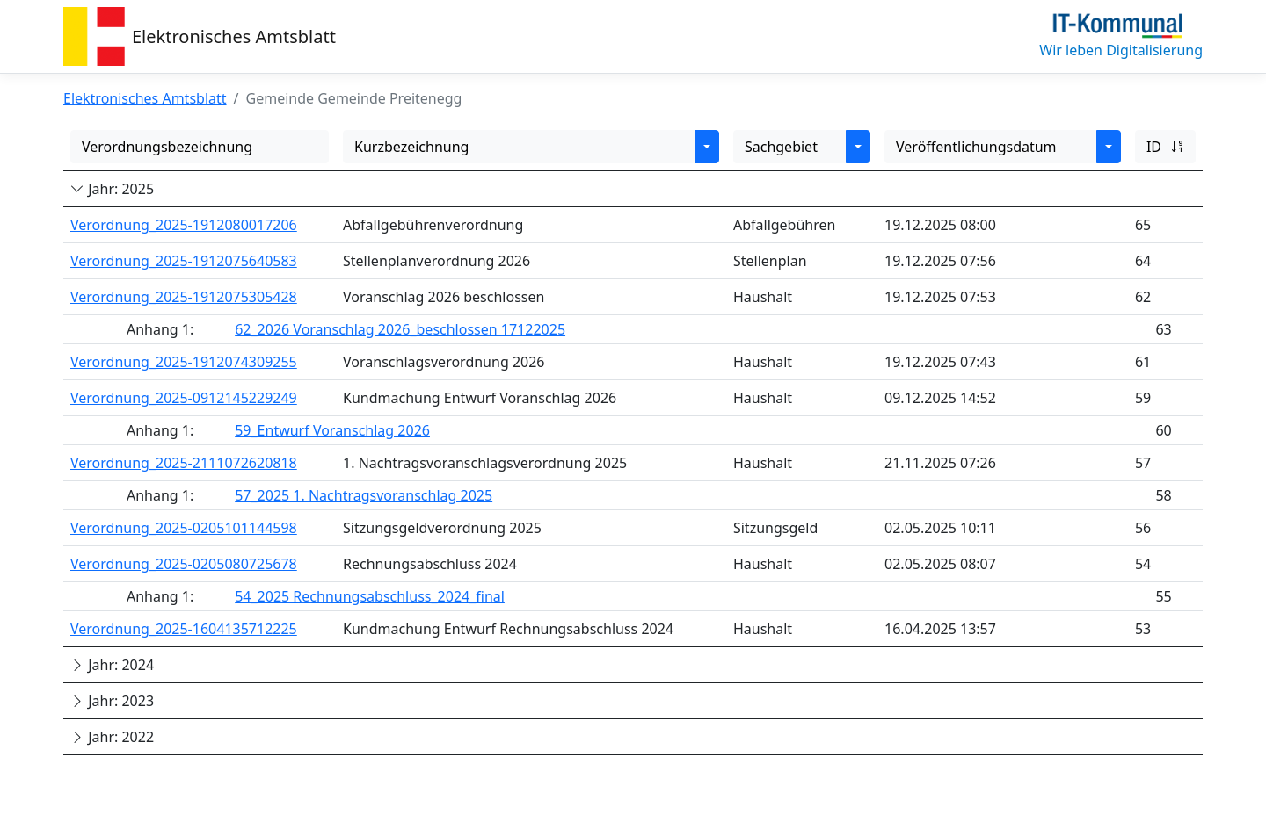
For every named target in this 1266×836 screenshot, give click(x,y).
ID (1165, 146)
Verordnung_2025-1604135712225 (183, 628)
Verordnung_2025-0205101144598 (183, 527)
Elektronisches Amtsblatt (234, 36)
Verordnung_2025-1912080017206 (183, 224)
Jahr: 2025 (112, 188)
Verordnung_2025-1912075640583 (183, 260)
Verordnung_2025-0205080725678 (183, 563)
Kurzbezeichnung (411, 146)
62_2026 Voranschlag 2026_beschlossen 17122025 (400, 329)
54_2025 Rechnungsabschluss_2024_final (370, 596)
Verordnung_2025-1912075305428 (183, 296)
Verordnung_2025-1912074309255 (183, 361)
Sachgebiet (781, 146)
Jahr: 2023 (112, 700)
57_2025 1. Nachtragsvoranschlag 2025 (363, 495)
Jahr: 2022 (112, 736)
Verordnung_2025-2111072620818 (183, 462)
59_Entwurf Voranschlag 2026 (332, 430)
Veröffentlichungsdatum (976, 146)
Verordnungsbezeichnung (167, 146)
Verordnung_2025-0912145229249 (183, 397)
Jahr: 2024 (112, 664)
